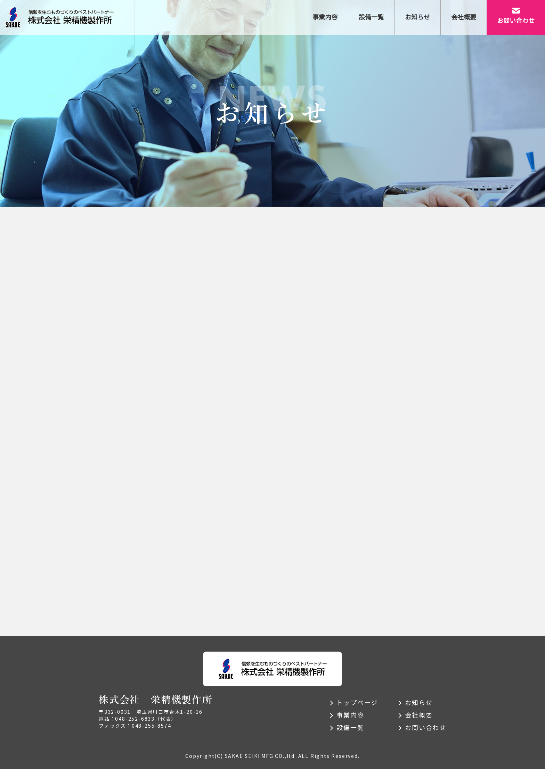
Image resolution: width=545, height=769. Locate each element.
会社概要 (418, 715)
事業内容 (350, 715)
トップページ (357, 703)
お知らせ (418, 703)
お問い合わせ (425, 728)
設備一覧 (350, 728)
